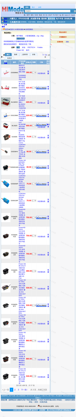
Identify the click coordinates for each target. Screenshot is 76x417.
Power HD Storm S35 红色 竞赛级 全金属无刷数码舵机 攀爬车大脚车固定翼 (22, 359)
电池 (40, 15)
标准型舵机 (29, 29)
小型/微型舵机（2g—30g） (35, 36)
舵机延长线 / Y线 (25, 44)
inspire (73, 15)
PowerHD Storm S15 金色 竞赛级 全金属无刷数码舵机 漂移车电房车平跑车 (22, 254)
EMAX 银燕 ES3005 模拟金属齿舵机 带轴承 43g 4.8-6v (22, 137)
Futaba (40, 47)
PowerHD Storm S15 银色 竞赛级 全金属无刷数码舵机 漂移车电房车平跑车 (22, 217)
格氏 (32, 15)
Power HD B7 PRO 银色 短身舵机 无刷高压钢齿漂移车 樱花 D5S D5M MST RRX (22, 305)
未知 (23, 47)
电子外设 (59, 19)
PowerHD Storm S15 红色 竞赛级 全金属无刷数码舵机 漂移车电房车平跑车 (22, 236)
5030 (36, 15)
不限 (18, 47)
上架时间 (25, 54)
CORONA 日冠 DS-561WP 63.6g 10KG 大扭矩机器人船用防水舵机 (22, 200)
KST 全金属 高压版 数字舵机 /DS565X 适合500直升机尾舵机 (22, 88)
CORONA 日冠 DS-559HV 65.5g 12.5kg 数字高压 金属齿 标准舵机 (22, 151)
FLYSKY (56, 15)
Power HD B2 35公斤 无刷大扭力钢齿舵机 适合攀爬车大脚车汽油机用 (22, 376)
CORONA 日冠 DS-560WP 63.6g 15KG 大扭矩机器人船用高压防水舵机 (22, 183)
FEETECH (31, 47)
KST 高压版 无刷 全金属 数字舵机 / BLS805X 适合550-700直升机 (22, 102)
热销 (15, 54)
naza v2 (67, 15)
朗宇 (28, 15)
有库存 (9, 58)
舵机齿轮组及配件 (10, 44)
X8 (44, 15)
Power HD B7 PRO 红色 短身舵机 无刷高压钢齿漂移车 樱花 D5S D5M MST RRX (22, 323)
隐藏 (5, 63)
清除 (67, 42)
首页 (6, 29)
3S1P (50, 15)
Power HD (20, 50)
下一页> (24, 390)
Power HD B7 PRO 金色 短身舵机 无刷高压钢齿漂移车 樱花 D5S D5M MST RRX (22, 288)
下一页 (44, 55)
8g (60, 15)
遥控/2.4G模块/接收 (16, 29)
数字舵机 (20, 36)
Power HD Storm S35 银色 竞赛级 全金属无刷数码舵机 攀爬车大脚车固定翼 (22, 340)
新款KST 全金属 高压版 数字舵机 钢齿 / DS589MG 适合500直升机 (22, 72)
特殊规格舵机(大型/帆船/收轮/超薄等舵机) (19, 41)
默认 (8, 54)
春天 (27, 50)
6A (46, 15)
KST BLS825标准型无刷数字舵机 (22, 125)
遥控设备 (51, 19)
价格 (33, 54)
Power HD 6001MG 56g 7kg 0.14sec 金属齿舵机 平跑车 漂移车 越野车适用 (22, 167)
